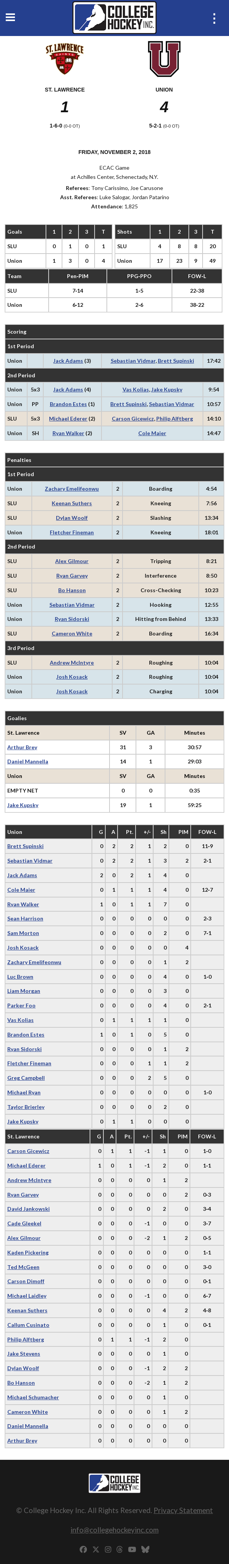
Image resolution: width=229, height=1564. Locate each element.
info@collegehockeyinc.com (114, 1529)
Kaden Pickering (28, 1252)
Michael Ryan (24, 1092)
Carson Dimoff (25, 1281)
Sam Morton (23, 933)
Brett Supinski (176, 360)
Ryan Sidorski (72, 619)
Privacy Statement (183, 1510)
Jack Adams (68, 360)
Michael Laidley (26, 1295)
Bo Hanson (72, 590)
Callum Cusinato (28, 1325)
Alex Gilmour (71, 561)
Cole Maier (152, 433)
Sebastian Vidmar (133, 360)
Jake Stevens (23, 1353)
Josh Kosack (72, 676)
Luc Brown (20, 976)
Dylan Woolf (72, 517)
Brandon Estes (68, 404)
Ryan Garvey (72, 575)
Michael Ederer (68, 418)
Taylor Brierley (25, 1107)
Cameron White (72, 633)
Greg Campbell (26, 1077)
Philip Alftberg (174, 418)
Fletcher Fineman (72, 532)
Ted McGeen (23, 1267)
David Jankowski (28, 1208)
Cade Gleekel (24, 1223)
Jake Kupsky (166, 389)
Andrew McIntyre (72, 662)
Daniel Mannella (27, 761)
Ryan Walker (68, 433)
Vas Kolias (136, 389)
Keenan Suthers (72, 503)
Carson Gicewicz (133, 418)
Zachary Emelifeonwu (72, 488)
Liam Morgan (23, 991)
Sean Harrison (25, 918)
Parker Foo (21, 1005)
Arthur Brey (22, 747)
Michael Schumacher (33, 1397)
